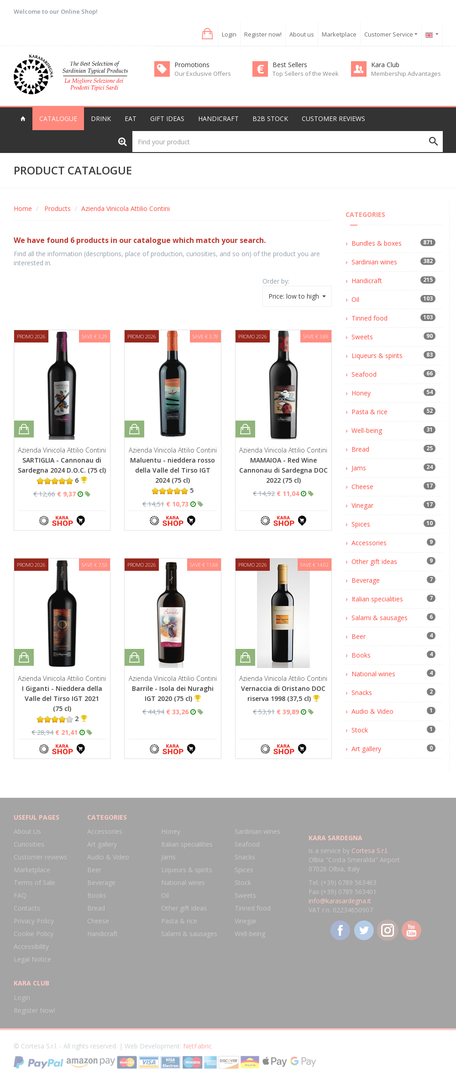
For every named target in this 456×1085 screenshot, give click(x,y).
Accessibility (31, 946)
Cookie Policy (33, 933)
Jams (358, 467)
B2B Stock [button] (270, 118)
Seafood (364, 374)
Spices (360, 524)
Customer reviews (333, 118)
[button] (206, 34)
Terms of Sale (34, 882)
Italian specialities (377, 599)
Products (57, 208)
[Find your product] (287, 141)
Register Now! (34, 1010)
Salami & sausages (379, 617)
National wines (373, 673)
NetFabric (197, 1046)
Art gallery (366, 748)
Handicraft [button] (218, 118)
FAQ (20, 895)
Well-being (366, 430)
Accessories (369, 542)
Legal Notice (32, 959)
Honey (361, 393)
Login (229, 34)
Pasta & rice (369, 411)
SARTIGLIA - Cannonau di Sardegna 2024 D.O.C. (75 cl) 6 (62, 470)
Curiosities (29, 844)
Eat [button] (130, 118)
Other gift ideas (374, 561)
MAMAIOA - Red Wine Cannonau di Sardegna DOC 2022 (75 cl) (283, 470)
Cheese (362, 486)
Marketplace (339, 34)
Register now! (263, 34)
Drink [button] (101, 118)
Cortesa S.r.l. (369, 850)
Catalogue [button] (58, 118)
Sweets (362, 336)
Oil (355, 299)
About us (301, 34)
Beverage (365, 580)
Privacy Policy (34, 920)
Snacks (361, 692)
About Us (27, 831)
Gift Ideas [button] (167, 118)
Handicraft (366, 280)
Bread (360, 449)
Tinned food (369, 318)
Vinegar (362, 505)
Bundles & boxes (376, 243)
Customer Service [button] (391, 34)
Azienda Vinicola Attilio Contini (125, 208)
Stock (359, 730)
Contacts (27, 908)
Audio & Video (372, 711)
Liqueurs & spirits (377, 355)
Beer (358, 636)
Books (361, 655)
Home (23, 208)
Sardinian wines (374, 262)
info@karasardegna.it (340, 900)
